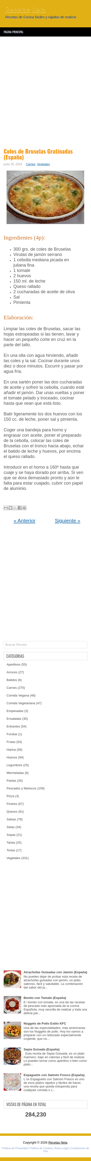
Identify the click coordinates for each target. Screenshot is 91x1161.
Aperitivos (13, 664)
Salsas (11, 819)
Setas (11, 827)
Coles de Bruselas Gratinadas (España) (38, 154)
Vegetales (43, 164)
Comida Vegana (18, 695)
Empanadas (15, 711)
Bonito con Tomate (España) (45, 998)
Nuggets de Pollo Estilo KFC (45, 1023)
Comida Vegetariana (21, 703)
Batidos (12, 680)
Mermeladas (15, 773)
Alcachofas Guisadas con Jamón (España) (55, 972)
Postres (12, 804)
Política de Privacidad (15, 1148)
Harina (11, 749)
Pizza (10, 796)
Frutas (11, 742)
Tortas (11, 850)
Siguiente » (67, 520)
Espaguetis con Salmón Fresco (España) (54, 1075)
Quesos (12, 811)
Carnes (30, 164)
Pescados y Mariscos (21, 788)
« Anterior (24, 520)
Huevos (12, 757)
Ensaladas (14, 718)
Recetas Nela (25, 9)
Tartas (11, 842)
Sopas (11, 835)
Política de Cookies (41, 1148)
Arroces (12, 672)
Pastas (11, 780)
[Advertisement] (45, 91)
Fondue (12, 734)
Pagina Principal (14, 32)
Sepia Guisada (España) (41, 1049)
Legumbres (14, 765)
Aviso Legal (61, 1148)
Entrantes (13, 726)
